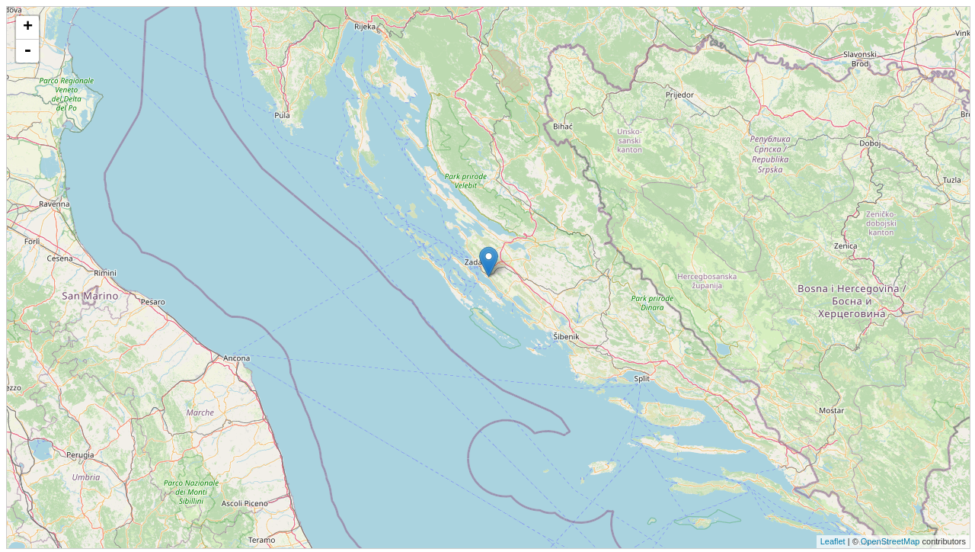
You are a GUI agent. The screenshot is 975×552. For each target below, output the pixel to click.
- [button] (27, 51)
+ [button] (28, 27)
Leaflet (833, 541)
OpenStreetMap (890, 541)
